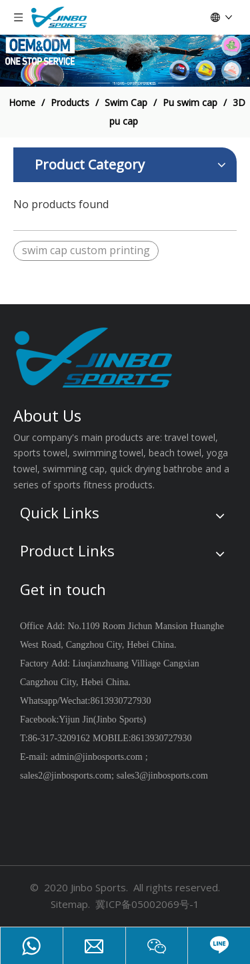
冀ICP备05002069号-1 (147, 904)
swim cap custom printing (86, 250)
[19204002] (125, 61)
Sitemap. (70, 904)
